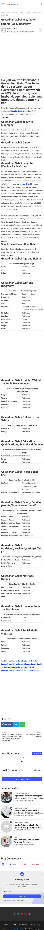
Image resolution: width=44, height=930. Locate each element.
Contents (5, 117)
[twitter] (18, 914)
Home (3, 13)
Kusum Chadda (36, 664)
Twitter (16, 724)
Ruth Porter (33, 661)
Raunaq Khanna (33, 670)
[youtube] (22, 914)
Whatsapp (22, 724)
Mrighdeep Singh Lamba (11, 667)
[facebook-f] (14, 914)
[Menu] (3, 4)
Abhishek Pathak (28, 667)
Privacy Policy (34, 925)
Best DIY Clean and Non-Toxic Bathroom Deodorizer (26, 841)
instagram (35, 864)
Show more (37, 753)
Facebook (8, 724)
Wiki (8, 13)
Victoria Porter (22, 661)
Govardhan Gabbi (8, 670)
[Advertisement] (22, 56)
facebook (12, 864)
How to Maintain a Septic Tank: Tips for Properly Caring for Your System (28, 826)
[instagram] (25, 914)
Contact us (23, 925)
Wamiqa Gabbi (16, 111)
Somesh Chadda (24, 664)
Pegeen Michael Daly (9, 664)
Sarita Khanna (21, 670)
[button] (41, 4)
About (13, 925)
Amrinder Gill (23, 184)
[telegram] (29, 914)
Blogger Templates (17, 929)
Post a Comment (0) (22, 779)
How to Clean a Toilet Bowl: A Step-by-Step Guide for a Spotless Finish (28, 811)
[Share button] (28, 724)
